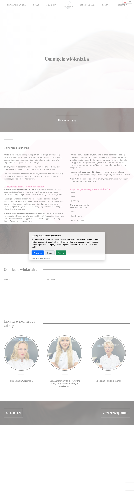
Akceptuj (61, 253)
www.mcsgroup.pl (45, 258)
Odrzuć (50, 253)
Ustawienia (38, 253)
